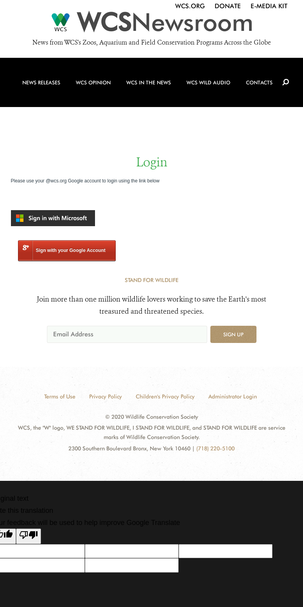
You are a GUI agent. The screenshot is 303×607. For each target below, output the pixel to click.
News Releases (40, 75)
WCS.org (190, 6)
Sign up (233, 334)
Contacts (268, 75)
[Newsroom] (151, 25)
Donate (228, 6)
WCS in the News (153, 75)
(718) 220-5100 (215, 448)
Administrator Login (232, 396)
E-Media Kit (269, 6)
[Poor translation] (28, 536)
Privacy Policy (105, 396)
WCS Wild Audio (215, 75)
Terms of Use (59, 396)
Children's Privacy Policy (165, 396)
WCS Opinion (95, 75)
